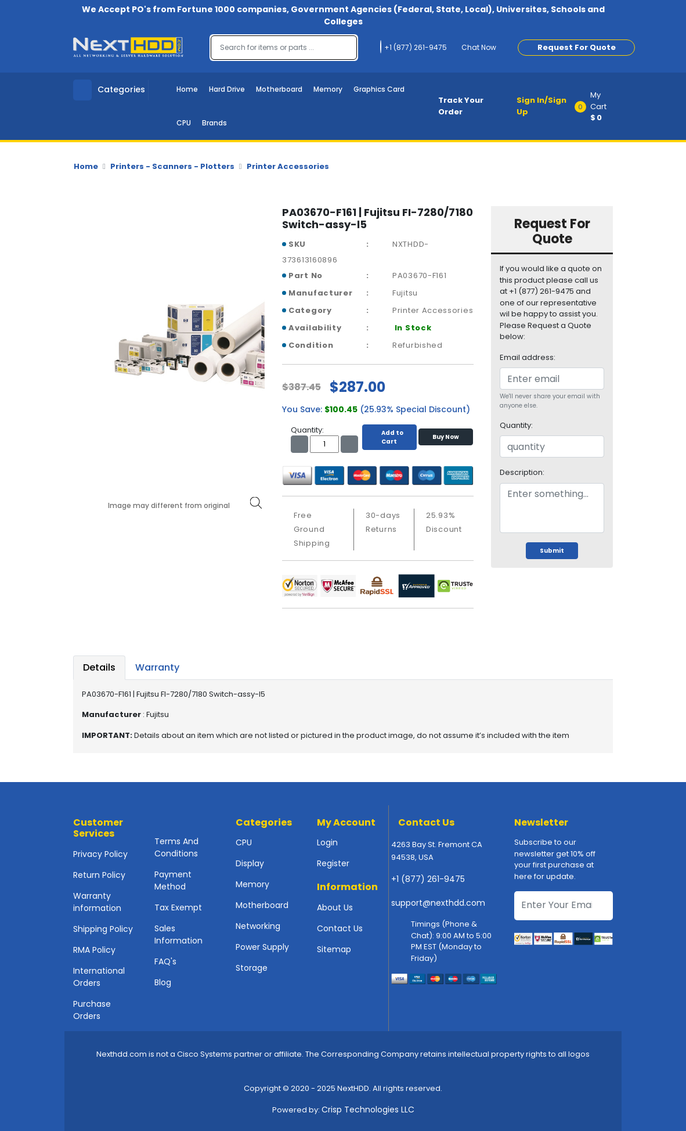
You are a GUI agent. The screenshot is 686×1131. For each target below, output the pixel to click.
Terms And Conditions (176, 847)
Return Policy (99, 875)
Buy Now (445, 437)
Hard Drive (227, 89)
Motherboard (279, 89)
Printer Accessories (288, 166)
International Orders (99, 977)
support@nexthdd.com (438, 903)
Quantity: (516, 425)
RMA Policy (94, 950)
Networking (258, 926)
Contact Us (340, 928)
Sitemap (334, 949)
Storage (252, 968)
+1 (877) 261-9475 (428, 879)
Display (250, 863)
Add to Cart (389, 437)
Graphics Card (379, 89)
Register (333, 863)
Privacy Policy (100, 854)
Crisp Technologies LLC (368, 1109)
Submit (552, 550)
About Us (335, 907)
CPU (183, 123)
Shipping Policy (103, 929)
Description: (522, 472)
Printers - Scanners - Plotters (172, 166)
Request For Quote (576, 47)
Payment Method (173, 880)
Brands (214, 123)
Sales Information (178, 934)
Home (187, 89)
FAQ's (165, 961)
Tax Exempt (178, 907)
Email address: (527, 357)
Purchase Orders (92, 1010)
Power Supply (262, 947)
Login (327, 842)
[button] (597, 106)
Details (99, 667)
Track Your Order (460, 106)
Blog (162, 982)
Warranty (157, 667)
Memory (327, 89)
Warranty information (97, 902)
